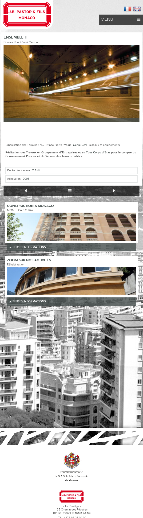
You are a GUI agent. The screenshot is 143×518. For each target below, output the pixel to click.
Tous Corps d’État (98, 152)
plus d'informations (29, 247)
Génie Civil (80, 145)
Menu (121, 18)
